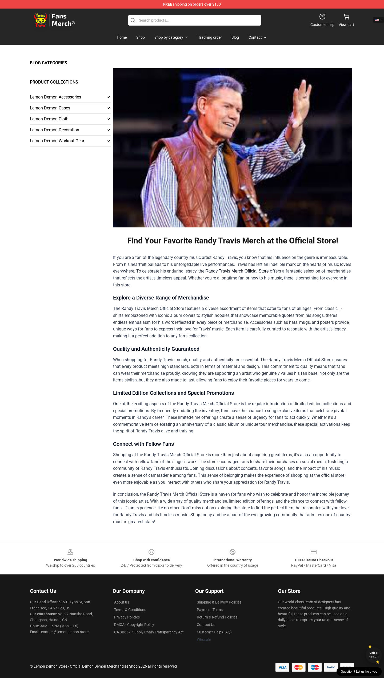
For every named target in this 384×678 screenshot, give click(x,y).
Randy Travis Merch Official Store (237, 271)
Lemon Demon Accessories (55, 97)
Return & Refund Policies (217, 617)
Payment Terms (210, 610)
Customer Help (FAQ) (214, 632)
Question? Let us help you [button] (359, 671)
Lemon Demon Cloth (49, 118)
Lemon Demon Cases (50, 108)
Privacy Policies (127, 617)
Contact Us (206, 624)
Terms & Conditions (130, 610)
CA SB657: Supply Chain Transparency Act (149, 632)
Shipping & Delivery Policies (219, 602)
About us (121, 602)
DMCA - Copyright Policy (134, 624)
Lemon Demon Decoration (54, 129)
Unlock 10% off (374, 655)
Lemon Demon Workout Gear (57, 140)
